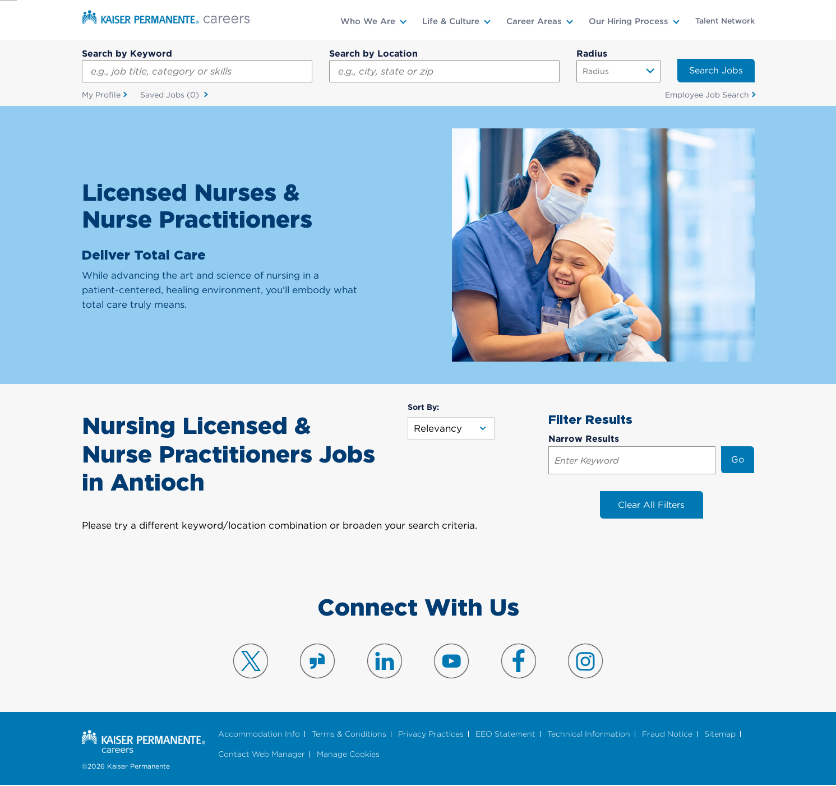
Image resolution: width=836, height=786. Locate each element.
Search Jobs (716, 70)
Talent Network (725, 20)
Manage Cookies (348, 755)
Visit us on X (250, 661)
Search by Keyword (127, 53)
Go (737, 460)
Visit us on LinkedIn (384, 661)
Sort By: (423, 407)
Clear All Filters (651, 505)
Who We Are (367, 21)
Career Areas (534, 21)
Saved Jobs (170, 95)
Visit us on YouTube (451, 661)
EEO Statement (505, 735)
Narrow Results (583, 439)
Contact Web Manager (261, 755)
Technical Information (588, 735)
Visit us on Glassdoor (317, 661)
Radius (591, 53)
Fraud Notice (667, 735)
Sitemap (720, 735)
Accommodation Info (259, 735)
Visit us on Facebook (518, 661)
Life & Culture (450, 21)
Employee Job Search (707, 94)
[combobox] (444, 71)
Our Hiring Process (628, 21)
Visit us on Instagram (585, 661)
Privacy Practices (431, 735)
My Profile (101, 94)
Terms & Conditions (349, 735)
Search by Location (373, 53)
